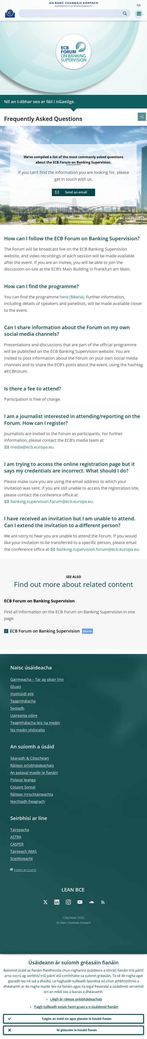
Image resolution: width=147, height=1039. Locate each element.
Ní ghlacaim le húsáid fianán (77, 1030)
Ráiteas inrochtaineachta (31, 794)
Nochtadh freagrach (27, 801)
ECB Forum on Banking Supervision (45, 631)
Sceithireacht (21, 858)
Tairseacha (19, 829)
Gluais (15, 686)
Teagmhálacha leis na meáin (35, 722)
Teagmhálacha (23, 701)
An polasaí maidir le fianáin (34, 772)
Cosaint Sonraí (22, 787)
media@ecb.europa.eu (31, 447)
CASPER (16, 844)
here (64, 297)
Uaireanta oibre (23, 715)
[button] (138, 5)
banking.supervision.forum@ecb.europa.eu (51, 501)
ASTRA (15, 836)
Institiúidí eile (22, 693)
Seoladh (17, 708)
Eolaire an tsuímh (25, 870)
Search (124, 13)
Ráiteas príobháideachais (32, 765)
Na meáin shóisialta (27, 729)
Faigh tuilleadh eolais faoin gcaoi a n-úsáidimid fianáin (76, 1006)
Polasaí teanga (23, 779)
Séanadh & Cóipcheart (29, 758)
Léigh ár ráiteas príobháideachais (76, 998)
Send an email (76, 192)
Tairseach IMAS (23, 851)
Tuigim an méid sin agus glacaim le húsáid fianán (76, 1018)
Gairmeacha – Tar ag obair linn (37, 679)
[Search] (71, 13)
